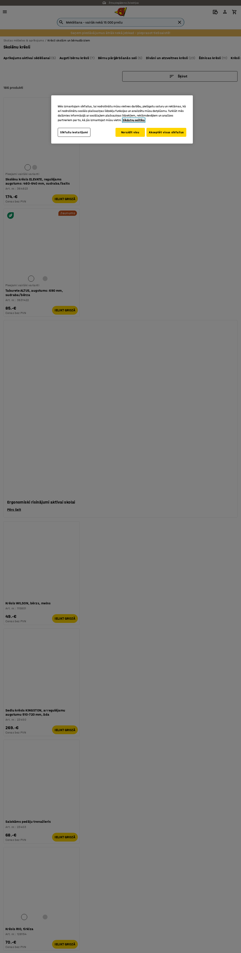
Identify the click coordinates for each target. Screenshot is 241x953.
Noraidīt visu (128, 132)
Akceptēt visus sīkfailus (166, 132)
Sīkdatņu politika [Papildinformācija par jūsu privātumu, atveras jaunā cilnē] (134, 120)
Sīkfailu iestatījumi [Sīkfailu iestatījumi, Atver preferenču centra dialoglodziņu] (74, 132)
